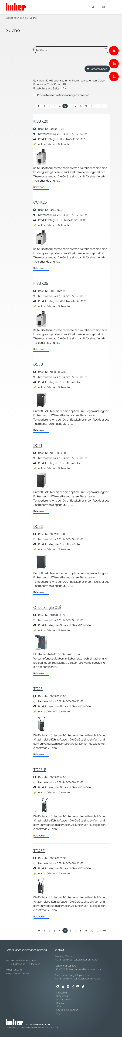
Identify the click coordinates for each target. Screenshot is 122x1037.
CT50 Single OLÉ (47, 607)
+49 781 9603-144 (63, 978)
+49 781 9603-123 (63, 959)
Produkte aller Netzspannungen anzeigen (63, 95)
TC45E (39, 850)
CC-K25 (40, 202)
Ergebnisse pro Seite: (46, 88)
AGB (58, 1006)
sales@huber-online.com (86, 959)
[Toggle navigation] (114, 6)
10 (92, 106)
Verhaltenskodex (64, 999)
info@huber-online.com (17, 973)
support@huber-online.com (88, 969)
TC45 (38, 688)
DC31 (37, 445)
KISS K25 (40, 283)
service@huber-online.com (87, 978)
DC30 (38, 364)
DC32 (38, 526)
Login (59, 1013)
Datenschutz (63, 995)
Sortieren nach (97, 69)
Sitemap (60, 1002)
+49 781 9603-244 (63, 969)
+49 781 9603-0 (14, 969)
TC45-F (39, 769)
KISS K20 (40, 121)
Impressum (62, 992)
